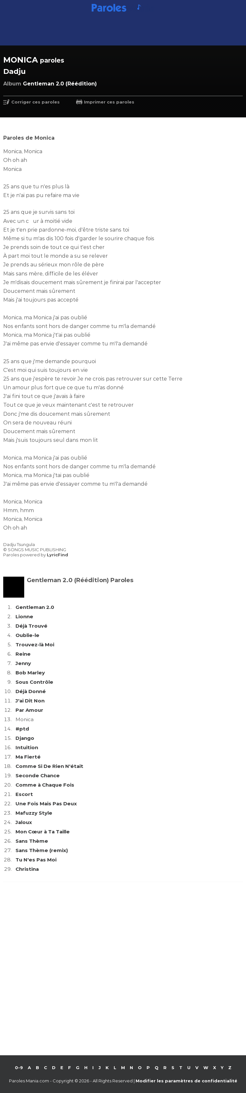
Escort (24, 794)
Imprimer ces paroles (109, 101)
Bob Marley (30, 673)
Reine (23, 654)
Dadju (14, 71)
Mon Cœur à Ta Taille (42, 832)
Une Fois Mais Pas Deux (46, 803)
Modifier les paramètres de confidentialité (186, 1080)
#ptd (22, 729)
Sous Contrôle (34, 682)
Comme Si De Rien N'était (49, 766)
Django (24, 738)
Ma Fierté (28, 757)
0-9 (19, 1067)
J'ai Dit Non (30, 701)
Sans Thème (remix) (41, 850)
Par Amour (29, 710)
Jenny (23, 663)
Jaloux (23, 822)
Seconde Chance (37, 775)
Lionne (24, 616)
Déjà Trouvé (31, 626)
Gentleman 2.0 (34, 607)
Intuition (26, 747)
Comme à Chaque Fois (44, 785)
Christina (27, 869)
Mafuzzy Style (33, 813)
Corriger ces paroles (35, 101)
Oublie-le (27, 635)
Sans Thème (31, 841)
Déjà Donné (30, 691)
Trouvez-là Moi (34, 644)
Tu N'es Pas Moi (35, 860)
